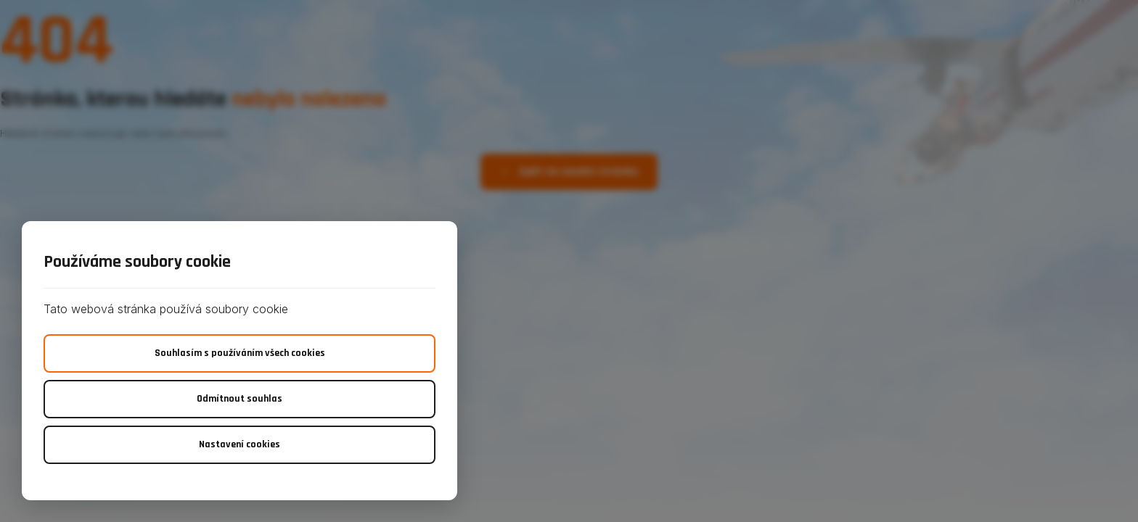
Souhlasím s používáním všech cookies (240, 353)
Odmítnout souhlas (239, 398)
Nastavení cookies (239, 444)
